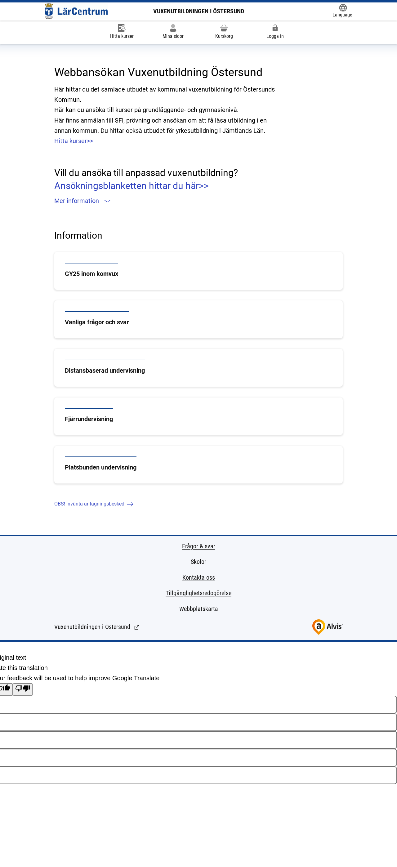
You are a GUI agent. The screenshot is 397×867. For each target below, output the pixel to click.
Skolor (198, 561)
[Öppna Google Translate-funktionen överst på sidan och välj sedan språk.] (342, 11)
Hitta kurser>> (73, 141)
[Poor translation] (23, 689)
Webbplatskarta (198, 609)
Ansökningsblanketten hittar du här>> (131, 186)
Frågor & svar (198, 546)
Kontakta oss (198, 577)
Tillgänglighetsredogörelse (198, 593)
